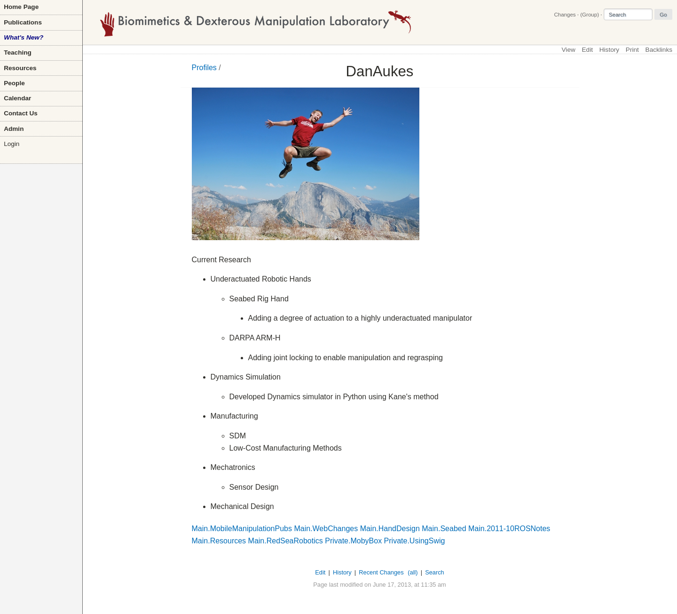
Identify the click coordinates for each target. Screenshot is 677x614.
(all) (412, 572)
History (609, 49)
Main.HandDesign (390, 529)
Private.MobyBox (353, 541)
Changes (564, 14)
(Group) (589, 14)
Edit (587, 49)
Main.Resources (219, 541)
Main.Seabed (444, 529)
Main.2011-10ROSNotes (509, 529)
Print (632, 49)
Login (11, 143)
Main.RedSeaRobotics (285, 541)
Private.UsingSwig (414, 541)
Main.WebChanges (326, 529)
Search (434, 572)
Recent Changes (381, 572)
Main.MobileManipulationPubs (242, 529)
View (568, 49)
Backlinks (659, 49)
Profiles (204, 68)
